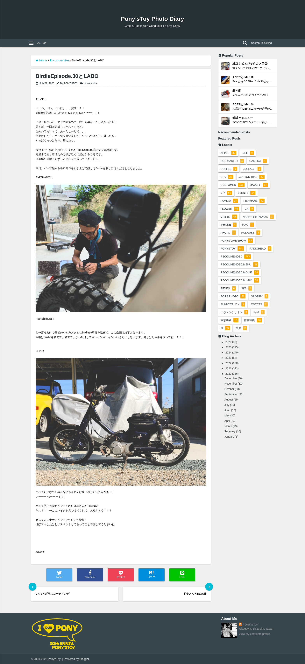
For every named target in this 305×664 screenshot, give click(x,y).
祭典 (241, 336)
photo (245, 232)
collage (252, 169)
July (226, 412)
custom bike (61, 60)
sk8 (247, 296)
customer (233, 185)
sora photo (233, 304)
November (230, 391)
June (227, 418)
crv (227, 177)
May (227, 423)
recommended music (240, 288)
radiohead (261, 256)
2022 (228, 371)
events (247, 193)
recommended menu (239, 272)
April (227, 428)
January (229, 444)
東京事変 (229, 328)
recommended (236, 264)
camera (258, 161)
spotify (260, 304)
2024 (228, 360)
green (229, 217)
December (230, 386)
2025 (228, 355)
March (228, 434)
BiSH (248, 153)
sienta (228, 296)
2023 (228, 365)
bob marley (232, 161)
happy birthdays (236, 224)
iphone (265, 224)
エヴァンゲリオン (234, 320)
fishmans (254, 201)
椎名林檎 (253, 328)
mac (226, 232)
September (231, 402)
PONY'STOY (251, 624)
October (229, 397)
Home (43, 60)
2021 (228, 376)
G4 (249, 209)
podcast (230, 240)
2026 (228, 350)
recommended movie (240, 280)
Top (41, 43)
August (228, 407)
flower (230, 209)
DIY (226, 193)
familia (229, 201)
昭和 (259, 320)
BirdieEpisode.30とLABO (67, 76)
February (229, 439)
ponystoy (232, 256)
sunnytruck (233, 312)
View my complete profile (254, 634)
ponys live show (237, 248)
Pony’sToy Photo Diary (152, 19)
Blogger (84, 659)
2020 (228, 381)
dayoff (259, 185)
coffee (229, 169)
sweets (259, 312)
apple (228, 153)
